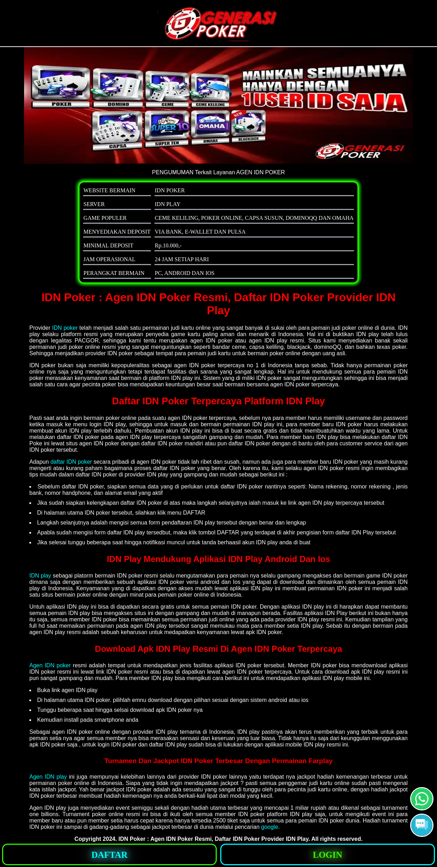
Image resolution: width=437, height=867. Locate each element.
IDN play (40, 576)
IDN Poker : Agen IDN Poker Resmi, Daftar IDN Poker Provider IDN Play (213, 839)
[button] (421, 825)
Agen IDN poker (50, 665)
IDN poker (64, 328)
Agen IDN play (48, 777)
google (269, 827)
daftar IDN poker (71, 462)
